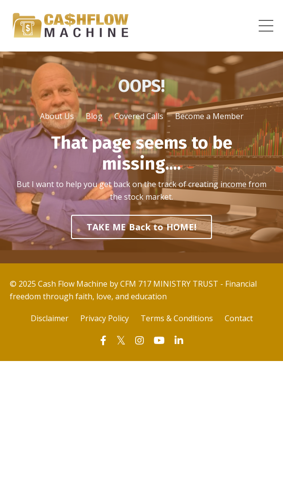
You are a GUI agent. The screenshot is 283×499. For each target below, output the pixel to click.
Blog (94, 116)
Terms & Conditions (177, 318)
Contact (239, 318)
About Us (57, 116)
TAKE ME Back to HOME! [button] (141, 227)
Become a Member (209, 116)
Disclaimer (50, 318)
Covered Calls (138, 116)
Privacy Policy (104, 318)
